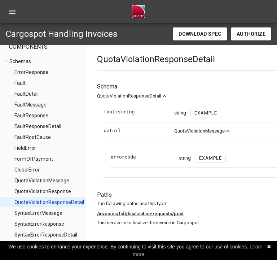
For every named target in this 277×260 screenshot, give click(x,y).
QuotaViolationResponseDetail (144, 96)
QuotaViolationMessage (214, 131)
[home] (138, 11)
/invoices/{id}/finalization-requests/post (155, 213)
